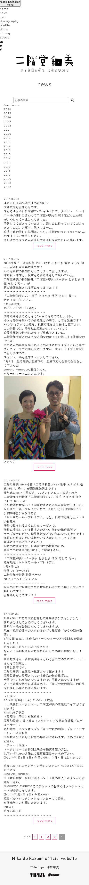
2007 (7, 187)
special (5, 37)
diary (4, 29)
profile (5, 25)
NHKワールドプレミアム (21, 579)
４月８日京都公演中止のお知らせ (26, 203)
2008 (7, 183)
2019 (7, 138)
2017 (7, 146)
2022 (7, 125)
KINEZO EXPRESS (17, 774)
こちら (41, 231)
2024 (7, 117)
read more (45, 245)
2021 (7, 129)
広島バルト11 (12, 811)
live (2, 17)
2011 (7, 170)
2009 (7, 179)
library (5, 33)
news (4, 13)
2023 (7, 121)
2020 (7, 133)
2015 (7, 154)
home (4, 9)
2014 (7, 158)
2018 (7, 142)
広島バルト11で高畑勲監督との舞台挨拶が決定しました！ (43, 618)
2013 (7, 162)
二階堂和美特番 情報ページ (22, 574)
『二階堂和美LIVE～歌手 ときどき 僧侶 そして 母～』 (41, 295)
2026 (7, 109)
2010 (7, 174)
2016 (7, 150)
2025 (7, 113)
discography (9, 21)
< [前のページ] (35, 836)
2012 (7, 166)
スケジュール (13, 357)
